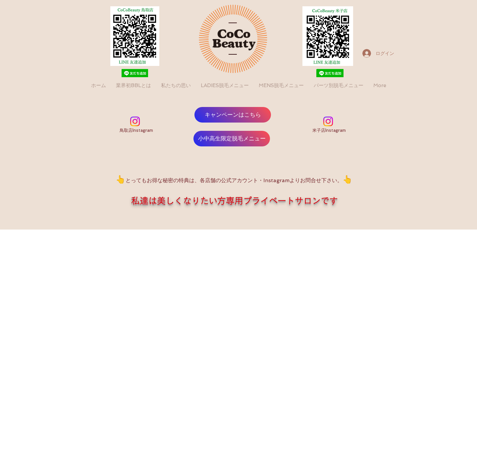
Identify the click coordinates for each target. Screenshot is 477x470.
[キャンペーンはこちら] (232, 115)
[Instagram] (135, 121)
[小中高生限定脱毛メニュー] (231, 138)
